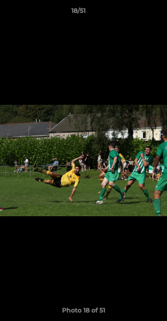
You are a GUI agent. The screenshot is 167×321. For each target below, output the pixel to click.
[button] (135, 13)
